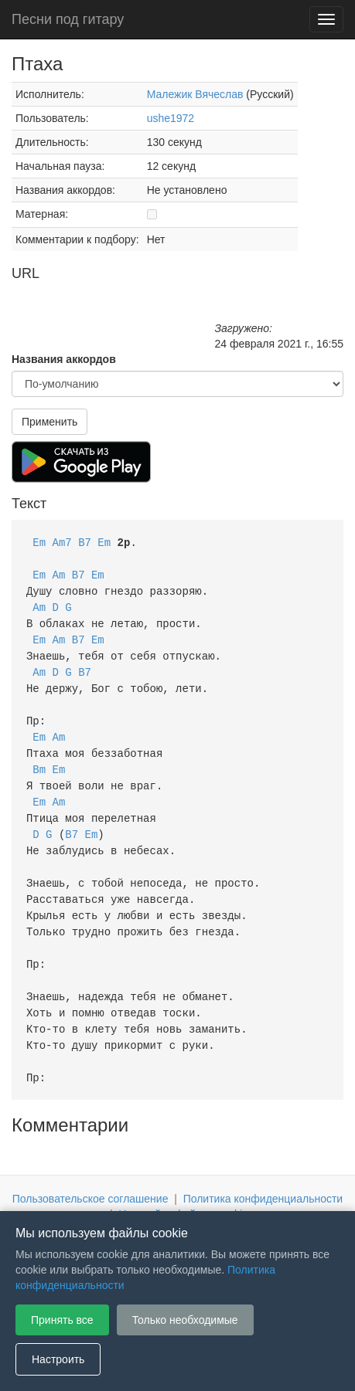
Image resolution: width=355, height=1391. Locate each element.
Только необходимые (185, 1320)
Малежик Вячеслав (195, 94)
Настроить (58, 1359)
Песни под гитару (68, 19)
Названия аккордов (64, 359)
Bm (39, 758)
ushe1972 (171, 118)
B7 (84, 541)
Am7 (62, 541)
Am (59, 572)
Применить (49, 422)
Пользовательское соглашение (90, 1172)
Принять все (62, 1320)
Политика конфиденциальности (263, 1172)
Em (39, 541)
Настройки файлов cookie (183, 1188)
